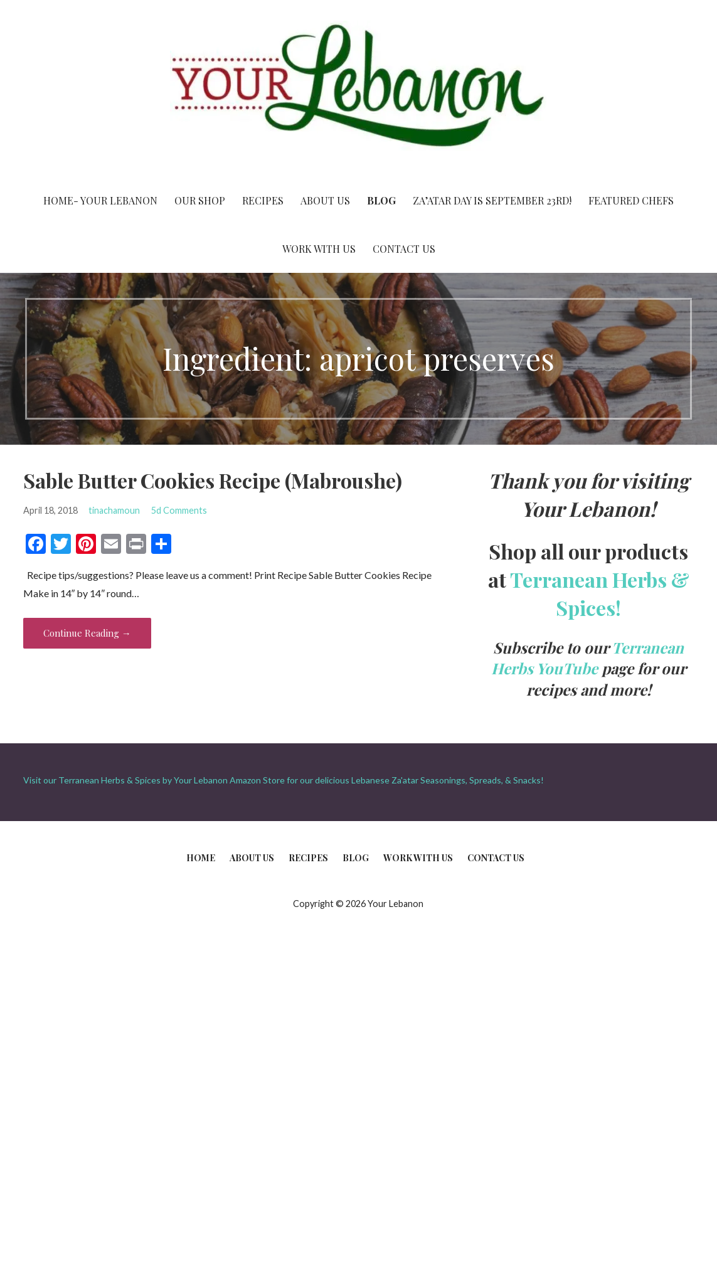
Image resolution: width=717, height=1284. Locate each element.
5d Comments (179, 510)
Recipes (263, 200)
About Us (325, 200)
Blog (381, 200)
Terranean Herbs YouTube (587, 658)
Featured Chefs (631, 200)
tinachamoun (114, 510)
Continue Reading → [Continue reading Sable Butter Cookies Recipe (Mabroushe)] (87, 633)
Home (200, 858)
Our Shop (199, 200)
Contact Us (404, 248)
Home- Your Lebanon (100, 200)
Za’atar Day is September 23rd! (492, 200)
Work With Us (319, 248)
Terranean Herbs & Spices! (599, 593)
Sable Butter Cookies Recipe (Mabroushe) (212, 480)
